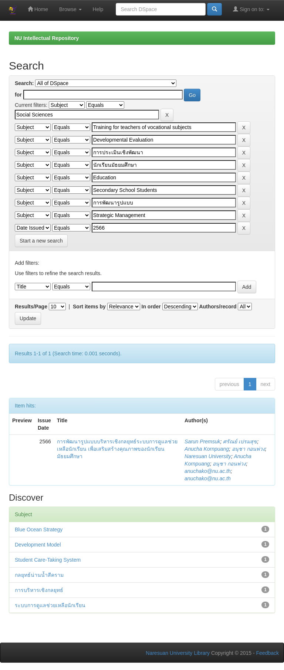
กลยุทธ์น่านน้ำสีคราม (39, 575)
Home (38, 9)
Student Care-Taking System (48, 560)
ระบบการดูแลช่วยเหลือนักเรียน (50, 605)
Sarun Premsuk (202, 441)
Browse (70, 9)
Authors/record (217, 306)
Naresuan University (208, 456)
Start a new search (41, 241)
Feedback (267, 653)
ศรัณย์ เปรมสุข (240, 441)
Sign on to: (251, 9)
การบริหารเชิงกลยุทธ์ (39, 590)
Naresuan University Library (178, 653)
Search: (24, 83)
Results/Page (31, 306)
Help (98, 9)
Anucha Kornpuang (207, 449)
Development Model (38, 545)
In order (151, 306)
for (18, 95)
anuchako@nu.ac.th (208, 471)
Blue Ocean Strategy (38, 529)
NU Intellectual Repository (46, 38)
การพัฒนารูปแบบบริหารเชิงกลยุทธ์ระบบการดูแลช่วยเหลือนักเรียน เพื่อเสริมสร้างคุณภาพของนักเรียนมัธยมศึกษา (117, 449)
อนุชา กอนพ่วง (248, 449)
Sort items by (89, 306)
